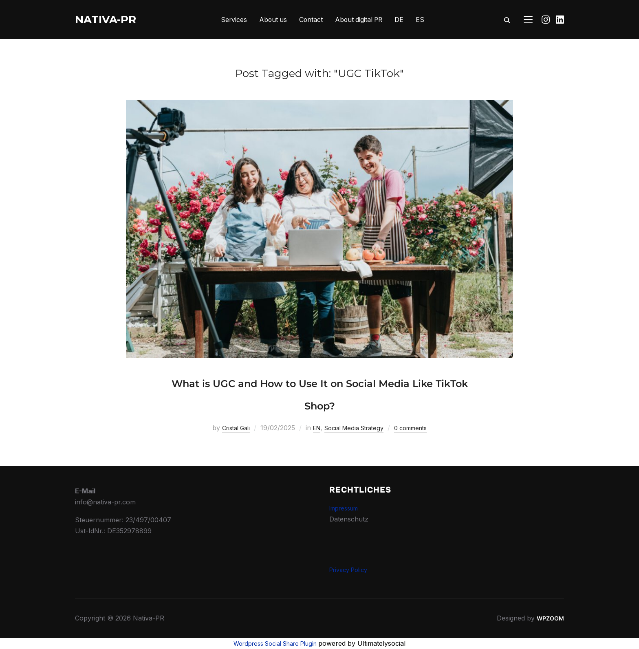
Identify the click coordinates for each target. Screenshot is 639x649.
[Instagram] (546, 19)
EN (312, 428)
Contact (311, 19)
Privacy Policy (351, 569)
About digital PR (359, 19)
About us (272, 19)
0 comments (418, 428)
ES (422, 19)
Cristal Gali (228, 428)
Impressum (346, 508)
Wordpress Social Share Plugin (276, 643)
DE (401, 19)
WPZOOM (549, 618)
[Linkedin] (560, 19)
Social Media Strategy (354, 428)
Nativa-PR (105, 19)
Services (232, 19)
